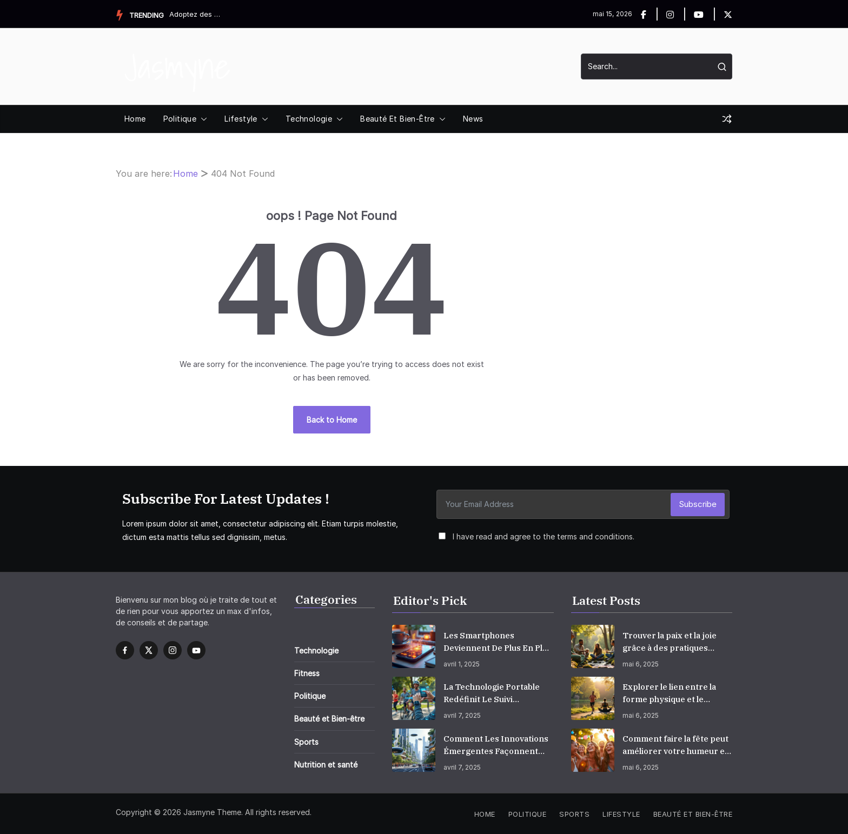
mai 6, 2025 (640, 664)
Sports (306, 741)
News (473, 118)
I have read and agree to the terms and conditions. (543, 536)
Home (135, 118)
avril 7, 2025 (462, 715)
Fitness (307, 673)
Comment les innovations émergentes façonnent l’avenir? (495, 745)
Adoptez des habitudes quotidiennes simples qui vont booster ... (196, 14)
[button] (201, 118)
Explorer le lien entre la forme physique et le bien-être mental (669, 693)
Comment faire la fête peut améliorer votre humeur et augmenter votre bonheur (675, 745)
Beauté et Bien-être (397, 118)
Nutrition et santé (325, 764)
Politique (180, 118)
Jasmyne (177, 66)
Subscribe (698, 504)
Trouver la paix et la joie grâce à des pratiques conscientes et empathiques (669, 642)
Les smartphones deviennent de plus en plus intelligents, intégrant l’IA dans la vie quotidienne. (497, 642)
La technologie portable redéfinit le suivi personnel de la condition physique (496, 693)
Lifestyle (240, 118)
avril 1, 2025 (461, 664)
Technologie (309, 118)
